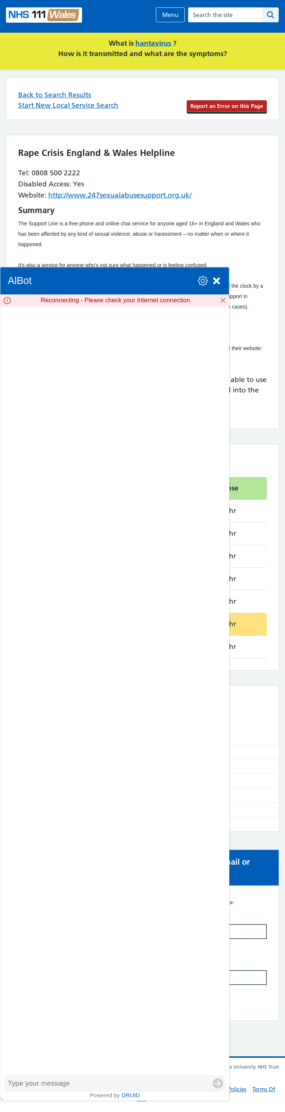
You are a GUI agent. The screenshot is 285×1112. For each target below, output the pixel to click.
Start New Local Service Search (68, 105)
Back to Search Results (54, 95)
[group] (114, 691)
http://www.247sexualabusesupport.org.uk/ (119, 195)
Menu (170, 15)
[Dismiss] (223, 300)
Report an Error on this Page (226, 106)
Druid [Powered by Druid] (131, 1095)
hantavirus (154, 43)
